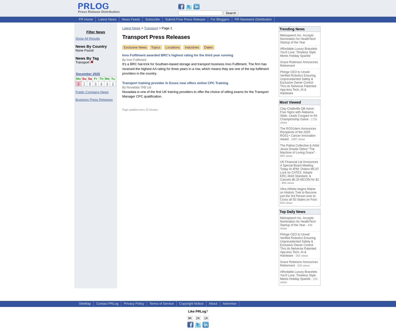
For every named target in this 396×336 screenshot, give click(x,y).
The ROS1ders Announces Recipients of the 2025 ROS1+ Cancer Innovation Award (298, 134)
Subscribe (152, 19)
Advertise (229, 303)
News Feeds (131, 19)
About (213, 303)
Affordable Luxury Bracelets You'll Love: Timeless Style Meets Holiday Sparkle (298, 52)
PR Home (86, 19)
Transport (84, 62)
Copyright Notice (191, 303)
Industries (192, 47)
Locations (173, 47)
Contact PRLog (107, 303)
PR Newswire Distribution (253, 19)
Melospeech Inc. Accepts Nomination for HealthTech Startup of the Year (298, 39)
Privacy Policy (134, 303)
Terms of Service (162, 303)
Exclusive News (135, 47)
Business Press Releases (94, 100)
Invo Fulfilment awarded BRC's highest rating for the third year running (177, 55)
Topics (155, 47)
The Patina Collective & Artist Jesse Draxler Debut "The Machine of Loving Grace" (299, 149)
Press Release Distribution (99, 10)
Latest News (107, 19)
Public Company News (92, 92)
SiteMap (85, 303)
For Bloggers (220, 19)
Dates (208, 47)
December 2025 (88, 74)
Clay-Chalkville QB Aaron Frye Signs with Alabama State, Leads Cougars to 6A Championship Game (298, 114)
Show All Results (88, 38)
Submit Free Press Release (185, 19)
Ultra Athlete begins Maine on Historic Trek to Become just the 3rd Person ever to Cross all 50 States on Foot (298, 194)
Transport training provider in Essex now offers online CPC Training (175, 83)
